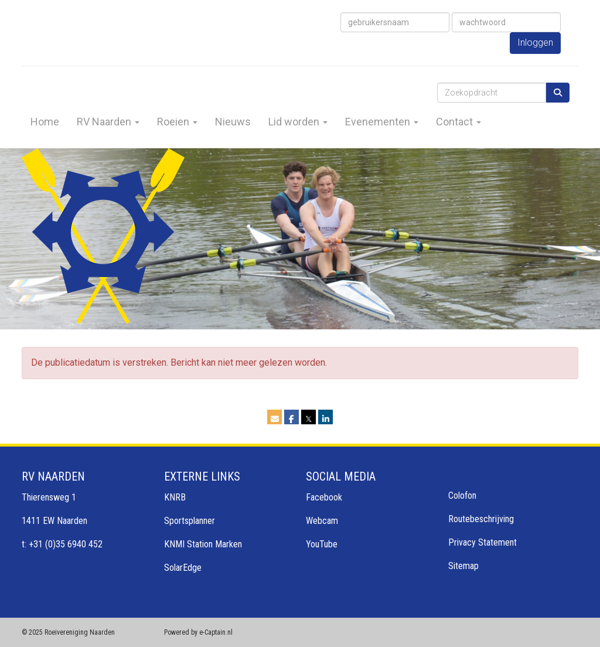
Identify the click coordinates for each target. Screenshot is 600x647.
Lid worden (298, 121)
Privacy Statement (482, 542)
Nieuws (233, 121)
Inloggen (535, 42)
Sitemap (463, 565)
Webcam (322, 520)
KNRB (175, 497)
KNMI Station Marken (203, 544)
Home (44, 121)
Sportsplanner (189, 520)
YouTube (322, 544)
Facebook (324, 497)
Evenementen (381, 121)
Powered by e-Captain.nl (198, 632)
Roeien (177, 121)
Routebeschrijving (481, 519)
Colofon (462, 495)
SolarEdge (183, 567)
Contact (458, 121)
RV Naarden (108, 121)
